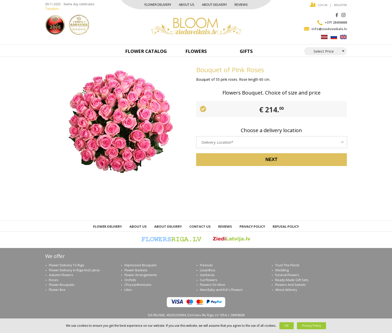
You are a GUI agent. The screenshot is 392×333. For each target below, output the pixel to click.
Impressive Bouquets (140, 265)
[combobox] (271, 142)
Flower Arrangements (140, 275)
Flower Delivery (157, 4)
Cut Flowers (208, 280)
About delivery (214, 4)
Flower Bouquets (61, 284)
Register (340, 5)
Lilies (128, 289)
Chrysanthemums (137, 284)
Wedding (282, 270)
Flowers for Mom (212, 284)
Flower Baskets (135, 270)
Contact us (200, 226)
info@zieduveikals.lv (329, 29)
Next (271, 159)
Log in (322, 5)
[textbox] (271, 144)
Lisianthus (207, 270)
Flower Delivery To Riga (66, 265)
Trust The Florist (287, 265)
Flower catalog (146, 51)
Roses (53, 280)
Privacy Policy (252, 226)
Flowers (196, 51)
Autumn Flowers (61, 275)
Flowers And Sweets (290, 284)
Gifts (246, 51)
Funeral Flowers (287, 275)
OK (286, 325)
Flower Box (57, 289)
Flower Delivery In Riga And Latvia (74, 270)
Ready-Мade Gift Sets (291, 280)
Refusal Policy (286, 226)
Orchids (130, 280)
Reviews (241, 4)
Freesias (206, 265)
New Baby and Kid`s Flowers (221, 289)
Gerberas (207, 275)
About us (186, 4)
